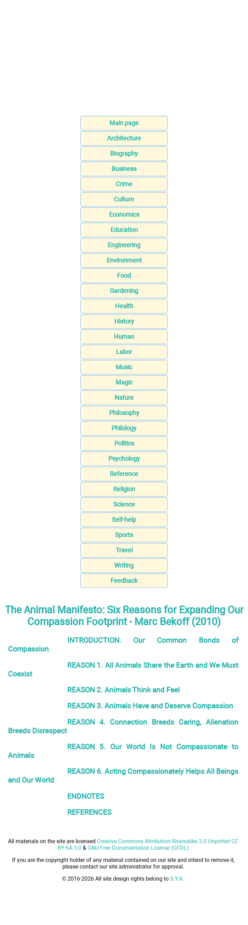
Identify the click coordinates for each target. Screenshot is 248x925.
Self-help (124, 519)
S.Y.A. (177, 878)
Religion (124, 489)
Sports (124, 534)
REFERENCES (89, 812)
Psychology (124, 458)
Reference (124, 473)
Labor (124, 351)
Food (124, 275)
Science (124, 504)
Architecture (124, 138)
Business (124, 168)
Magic (124, 382)
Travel (124, 550)
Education (124, 229)
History (124, 321)
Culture (124, 199)
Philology (124, 428)
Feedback (124, 580)
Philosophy (124, 412)
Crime (124, 184)
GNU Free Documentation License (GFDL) (138, 848)
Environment (124, 260)
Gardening (124, 290)
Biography (124, 153)
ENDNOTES (85, 796)
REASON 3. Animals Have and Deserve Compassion (150, 705)
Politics (124, 443)
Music (124, 367)
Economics (124, 214)
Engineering (124, 245)
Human (124, 336)
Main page (124, 123)
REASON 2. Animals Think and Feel (123, 689)
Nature (124, 397)
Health (124, 306)
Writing (124, 565)
